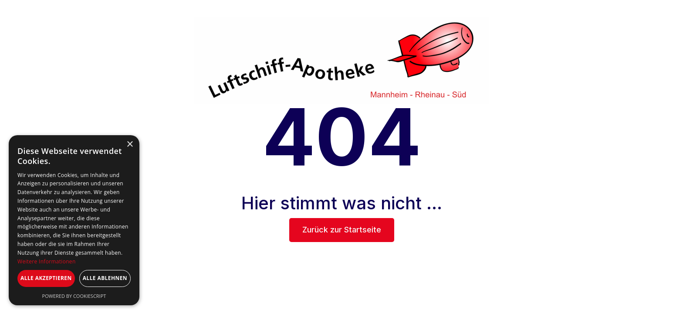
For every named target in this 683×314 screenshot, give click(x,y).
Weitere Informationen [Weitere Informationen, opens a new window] (46, 261)
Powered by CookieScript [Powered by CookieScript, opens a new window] (74, 296)
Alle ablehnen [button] (105, 278)
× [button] (129, 144)
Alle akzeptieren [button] (46, 278)
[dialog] (74, 220)
